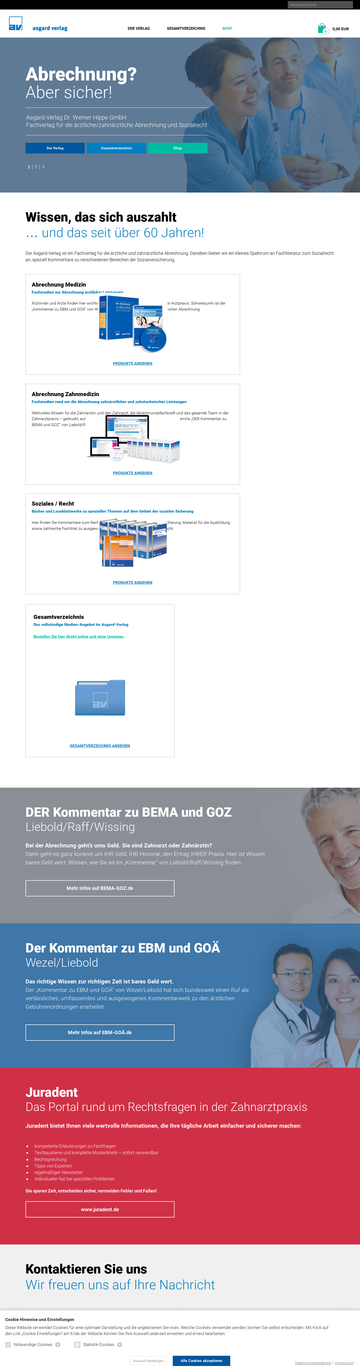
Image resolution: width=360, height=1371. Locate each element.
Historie (34, 1254)
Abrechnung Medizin (121, 1254)
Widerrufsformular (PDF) (126, 1305)
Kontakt (214, 1280)
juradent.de (282, 1271)
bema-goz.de (283, 1254)
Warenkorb (111, 1288)
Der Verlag (139, 28)
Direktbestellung (118, 1280)
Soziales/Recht (115, 1271)
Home (210, 1246)
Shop (227, 28)
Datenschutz (219, 1254)
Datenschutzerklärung (313, 1363)
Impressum (344, 1363)
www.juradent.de (100, 1048)
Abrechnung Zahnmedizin (126, 1263)
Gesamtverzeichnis (186, 28)
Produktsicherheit (225, 1271)
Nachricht (260, 1168)
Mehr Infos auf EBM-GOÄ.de (99, 869)
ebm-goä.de (281, 1263)
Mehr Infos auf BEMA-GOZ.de (100, 723)
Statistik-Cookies (94, 1345)
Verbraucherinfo (118, 1297)
